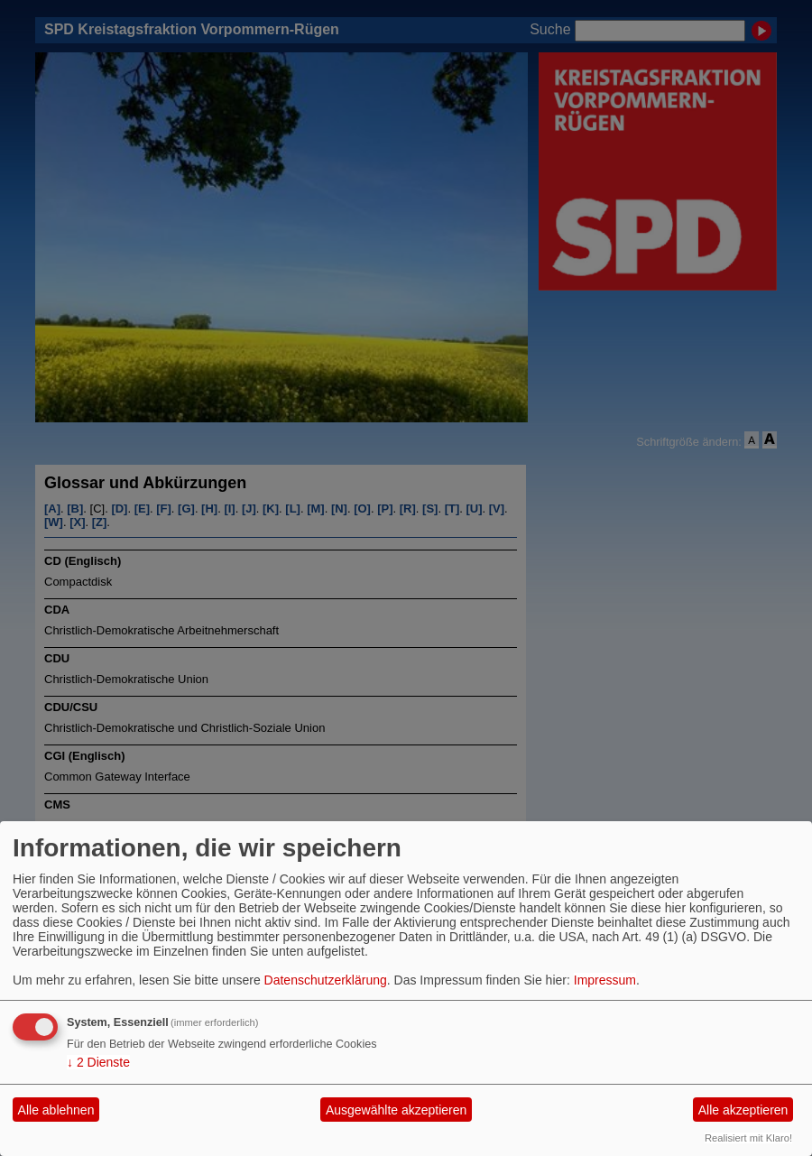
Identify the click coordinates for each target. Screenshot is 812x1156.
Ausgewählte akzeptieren (396, 1110)
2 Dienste (98, 1062)
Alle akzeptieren (743, 1110)
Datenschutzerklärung (325, 980)
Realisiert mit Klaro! (748, 1138)
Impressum (605, 980)
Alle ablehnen (56, 1110)
